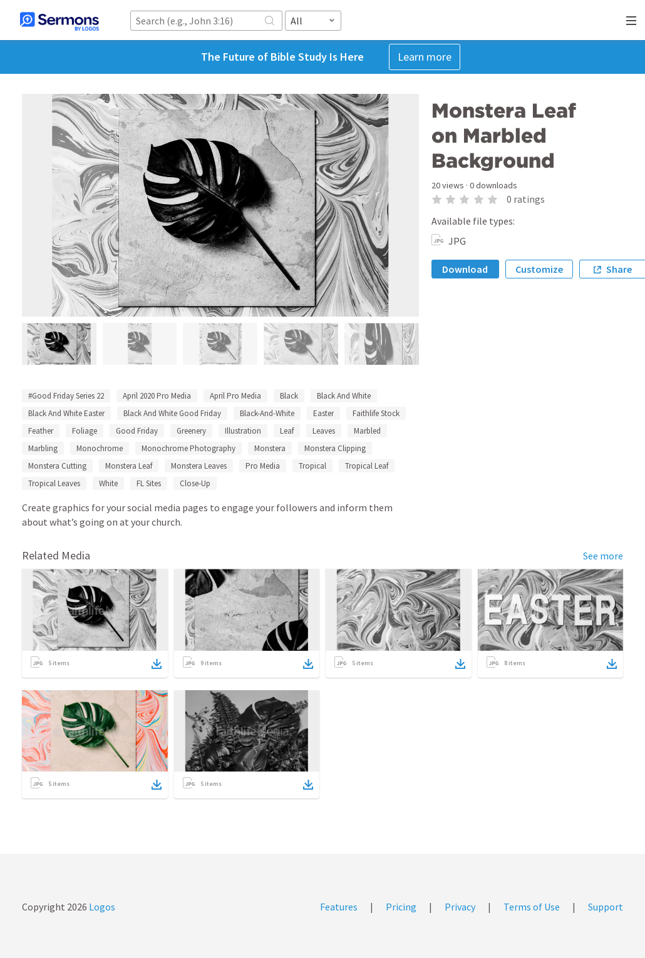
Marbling (43, 448)
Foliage (84, 430)
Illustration (243, 430)
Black (289, 395)
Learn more (425, 56)
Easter (323, 413)
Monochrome (99, 448)
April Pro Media (235, 395)
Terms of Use (531, 906)
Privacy (460, 906)
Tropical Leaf (366, 466)
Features (339, 906)
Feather (40, 430)
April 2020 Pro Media (157, 395)
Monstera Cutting (57, 466)
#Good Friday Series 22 (66, 395)
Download (465, 269)
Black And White (344, 395)
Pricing (401, 906)
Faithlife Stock (376, 413)
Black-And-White (267, 413)
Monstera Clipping (335, 448)
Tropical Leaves (54, 483)
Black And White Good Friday (172, 413)
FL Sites (149, 483)
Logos (101, 906)
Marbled (367, 430)
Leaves (323, 430)
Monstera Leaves (199, 466)
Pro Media (262, 466)
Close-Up (195, 483)
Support (605, 906)
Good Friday (137, 430)
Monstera (270, 448)
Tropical (312, 466)
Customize (539, 269)
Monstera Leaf (128, 466)
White (108, 483)
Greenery (191, 430)
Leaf (287, 430)
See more (603, 555)
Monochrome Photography (188, 448)
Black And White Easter (66, 413)
